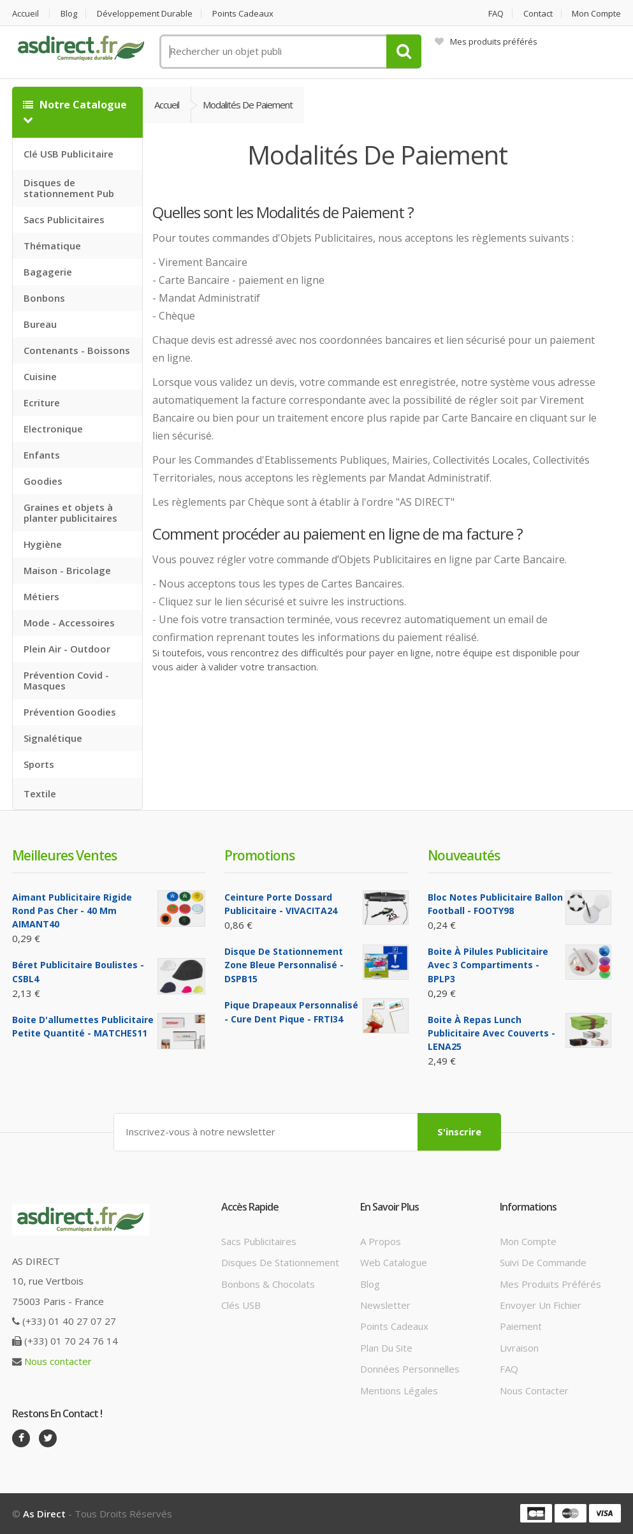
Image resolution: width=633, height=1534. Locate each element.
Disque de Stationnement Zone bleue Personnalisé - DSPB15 (284, 965)
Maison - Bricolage (67, 570)
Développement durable (145, 13)
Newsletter (385, 1305)
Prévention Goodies (70, 711)
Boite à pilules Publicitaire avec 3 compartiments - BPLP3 (488, 965)
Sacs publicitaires (258, 1241)
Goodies (43, 481)
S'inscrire (459, 1131)
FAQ (496, 13)
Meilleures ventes (64, 855)
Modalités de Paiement (248, 104)
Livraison (519, 1347)
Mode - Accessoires (69, 622)
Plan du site (386, 1347)
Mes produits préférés (486, 41)
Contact (538, 13)
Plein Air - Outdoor (67, 648)
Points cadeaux (242, 13)
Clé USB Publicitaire (68, 153)
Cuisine (40, 376)
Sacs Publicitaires (64, 219)
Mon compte (596, 13)
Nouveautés (464, 855)
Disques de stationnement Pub (69, 188)
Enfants (42, 454)
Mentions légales (399, 1390)
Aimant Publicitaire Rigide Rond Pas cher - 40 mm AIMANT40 (72, 911)
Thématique (52, 245)
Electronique (53, 428)
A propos (380, 1241)
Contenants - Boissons (77, 350)
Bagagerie (48, 271)
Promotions (259, 855)
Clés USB (241, 1305)
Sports (39, 764)
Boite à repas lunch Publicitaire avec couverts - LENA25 (491, 1033)
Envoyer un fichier (540, 1305)
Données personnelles (410, 1368)
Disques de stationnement (280, 1262)
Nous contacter (58, 1361)
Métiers (41, 596)
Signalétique (53, 738)
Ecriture (42, 402)
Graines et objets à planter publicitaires (70, 512)
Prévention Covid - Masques (66, 680)
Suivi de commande (543, 1262)
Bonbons (44, 297)
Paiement (521, 1326)
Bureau (40, 324)
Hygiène (43, 544)
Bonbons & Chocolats (268, 1284)
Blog (69, 13)
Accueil (25, 13)
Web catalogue (393, 1262)
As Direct (44, 1513)
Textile (40, 793)
